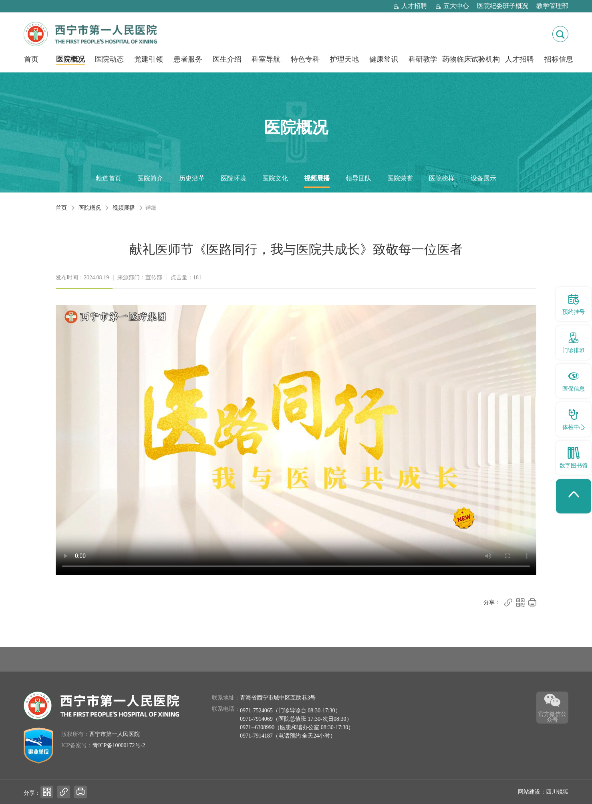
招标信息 (558, 59)
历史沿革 (192, 178)
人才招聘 (519, 59)
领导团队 (358, 178)
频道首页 (108, 178)
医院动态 (109, 59)
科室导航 (266, 59)
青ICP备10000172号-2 (119, 745)
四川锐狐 (557, 792)
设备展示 (483, 178)
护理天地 (344, 59)
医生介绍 (227, 59)
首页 (31, 59)
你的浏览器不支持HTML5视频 (296, 440)
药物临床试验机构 (471, 59)
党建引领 (148, 59)
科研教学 (423, 59)
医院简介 (150, 178)
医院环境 (233, 178)
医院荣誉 (400, 178)
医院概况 (70, 59)
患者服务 (187, 59)
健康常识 (383, 59)
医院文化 (275, 178)
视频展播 (317, 178)
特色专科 (305, 59)
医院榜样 (442, 178)
